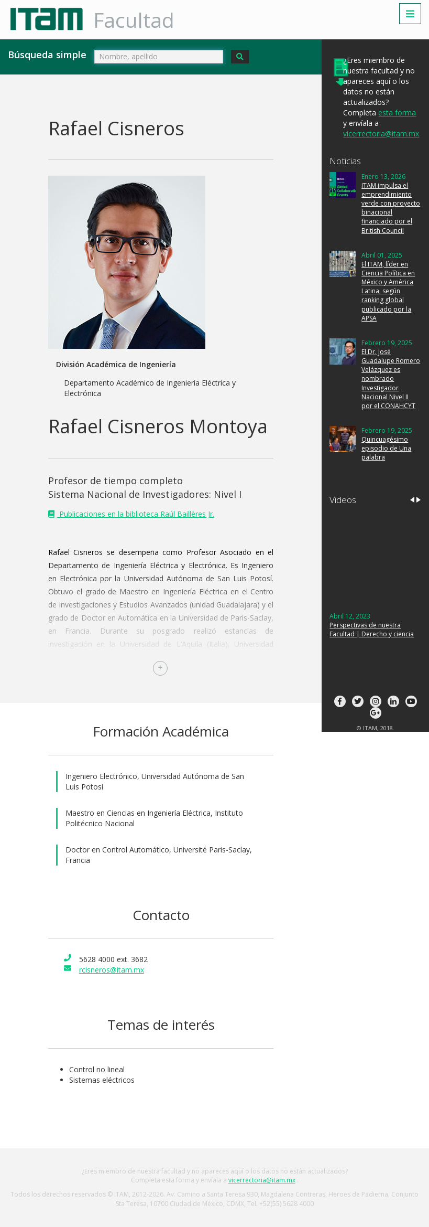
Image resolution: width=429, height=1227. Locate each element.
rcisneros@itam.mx (111, 970)
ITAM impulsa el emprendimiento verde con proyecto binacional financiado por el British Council (390, 208)
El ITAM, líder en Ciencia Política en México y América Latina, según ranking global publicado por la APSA (388, 291)
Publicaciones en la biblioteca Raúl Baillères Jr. (135, 514)
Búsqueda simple (47, 54)
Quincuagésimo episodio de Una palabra (386, 448)
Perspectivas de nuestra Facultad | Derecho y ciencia (371, 629)
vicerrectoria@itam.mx (381, 133)
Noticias (345, 161)
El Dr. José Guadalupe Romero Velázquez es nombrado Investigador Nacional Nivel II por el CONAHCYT (390, 378)
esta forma (397, 113)
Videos (342, 500)
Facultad (133, 20)
